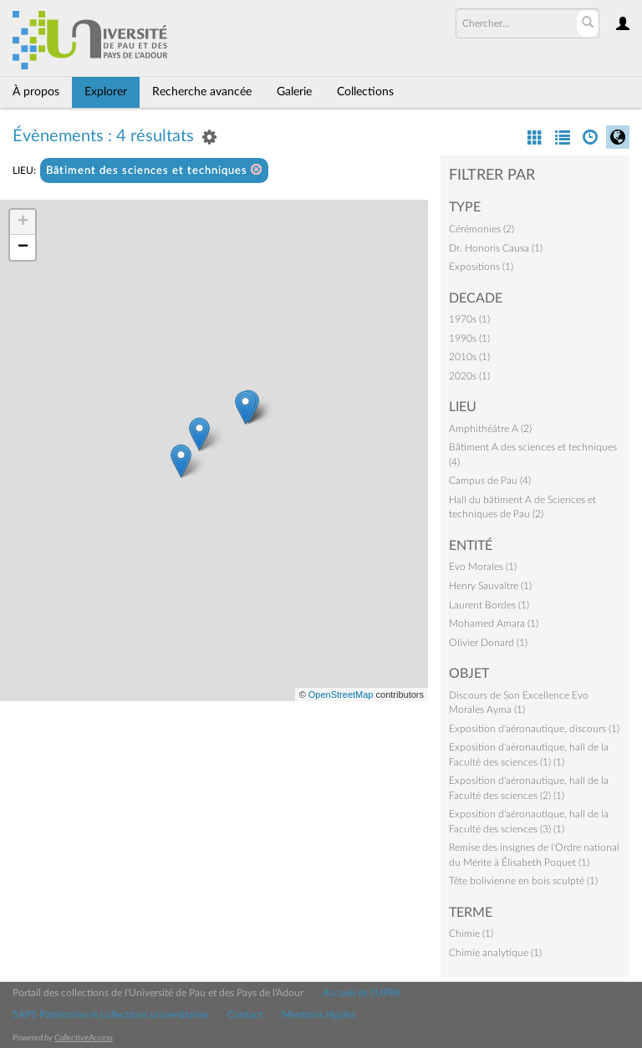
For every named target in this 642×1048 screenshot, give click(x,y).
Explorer (105, 92)
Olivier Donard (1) (488, 643)
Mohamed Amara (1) (493, 623)
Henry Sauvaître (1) (490, 586)
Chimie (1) (471, 933)
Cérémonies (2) (481, 229)
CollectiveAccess (83, 1038)
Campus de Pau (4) (490, 481)
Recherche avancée (202, 92)
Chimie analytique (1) (495, 953)
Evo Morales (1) (483, 567)
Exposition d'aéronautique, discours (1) (534, 729)
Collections (365, 92)
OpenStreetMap (341, 694)
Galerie (294, 92)
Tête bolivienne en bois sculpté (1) (523, 881)
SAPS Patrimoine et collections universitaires (110, 1015)
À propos (36, 92)
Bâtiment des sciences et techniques (154, 170)
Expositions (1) (481, 267)
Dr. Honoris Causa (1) (496, 248)
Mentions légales (318, 1015)
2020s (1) (469, 376)
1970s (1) (469, 319)
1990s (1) (469, 338)
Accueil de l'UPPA (361, 993)
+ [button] (23, 222)
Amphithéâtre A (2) (490, 429)
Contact (244, 1015)
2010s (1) (469, 357)
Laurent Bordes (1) (489, 605)
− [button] (23, 247)
